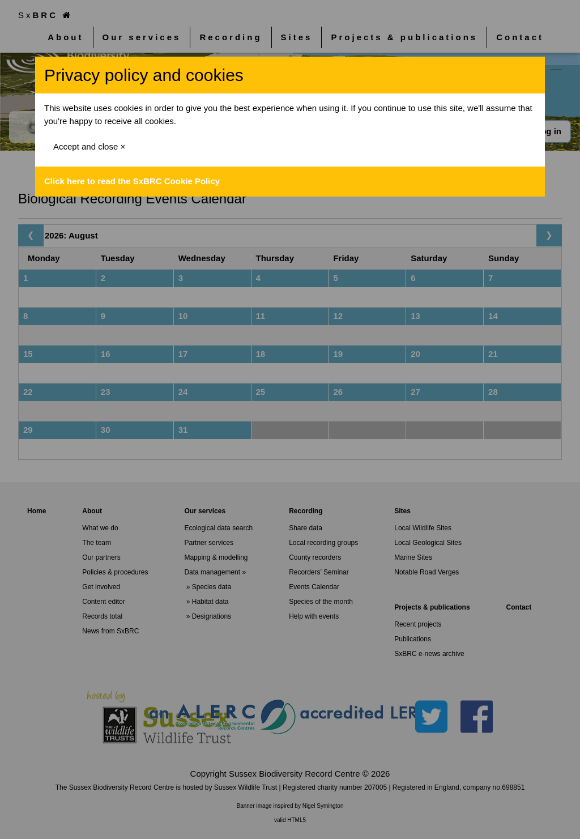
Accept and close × (89, 146)
